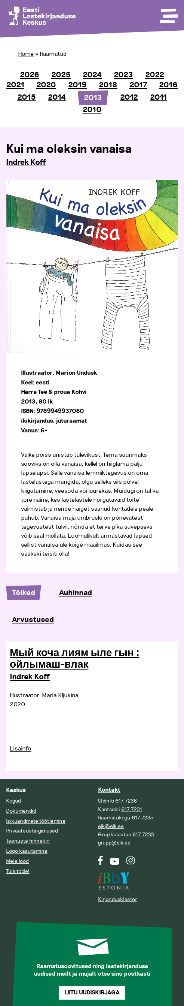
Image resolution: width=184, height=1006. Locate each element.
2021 (15, 85)
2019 (77, 85)
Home (26, 54)
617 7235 (142, 818)
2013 (93, 97)
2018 (108, 85)
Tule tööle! (18, 871)
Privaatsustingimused (32, 831)
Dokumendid (21, 811)
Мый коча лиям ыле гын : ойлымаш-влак (74, 658)
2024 (92, 75)
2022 (154, 75)
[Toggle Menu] (168, 13)
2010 (92, 110)
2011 (158, 97)
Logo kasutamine (26, 851)
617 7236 (126, 801)
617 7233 (143, 834)
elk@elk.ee (111, 826)
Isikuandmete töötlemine (35, 821)
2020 (46, 85)
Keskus (16, 790)
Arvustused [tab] (33, 620)
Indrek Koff (26, 162)
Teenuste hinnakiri (28, 841)
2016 (168, 85)
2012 (129, 97)
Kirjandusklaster (117, 899)
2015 (26, 97)
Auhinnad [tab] (75, 593)
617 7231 (131, 809)
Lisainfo (20, 748)
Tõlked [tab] (23, 593)
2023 (123, 75)
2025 (61, 75)
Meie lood (17, 861)
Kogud (13, 801)
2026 (29, 75)
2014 (57, 97)
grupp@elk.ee (114, 843)
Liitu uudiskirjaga (92, 993)
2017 (138, 85)
